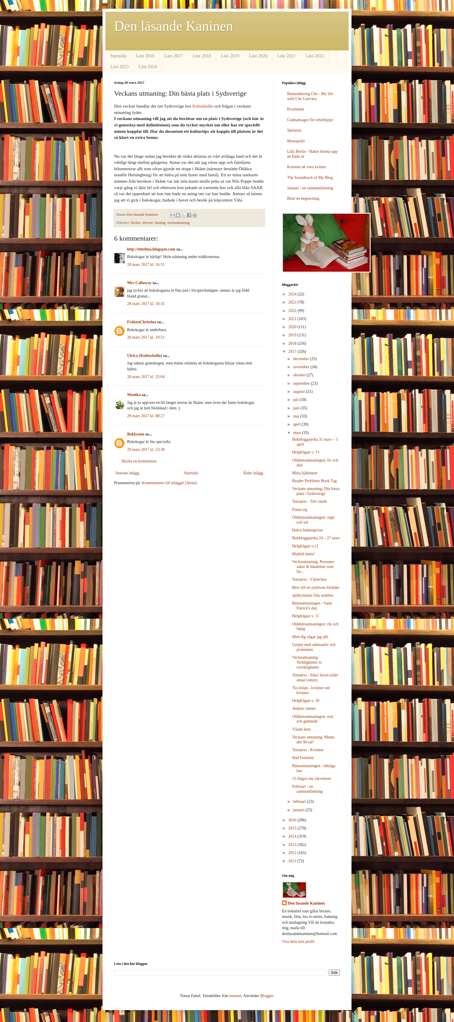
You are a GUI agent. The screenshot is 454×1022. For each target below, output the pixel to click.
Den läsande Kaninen (173, 26)
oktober (299, 375)
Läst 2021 (286, 55)
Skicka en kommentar (139, 461)
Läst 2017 (173, 55)
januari (299, 810)
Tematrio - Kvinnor (308, 750)
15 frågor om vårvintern (311, 778)
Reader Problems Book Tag (314, 481)
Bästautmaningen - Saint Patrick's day (312, 605)
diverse (147, 223)
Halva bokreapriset (307, 530)
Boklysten (135, 434)
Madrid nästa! (303, 554)
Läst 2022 (314, 55)
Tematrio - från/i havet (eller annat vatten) (315, 677)
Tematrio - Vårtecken (309, 579)
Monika (134, 395)
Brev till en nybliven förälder (315, 587)
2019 (293, 335)
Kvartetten (295, 109)
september (302, 383)
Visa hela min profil (298, 941)
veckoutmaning (178, 223)
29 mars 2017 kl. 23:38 (146, 449)
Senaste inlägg (127, 473)
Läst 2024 (148, 66)
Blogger (266, 996)
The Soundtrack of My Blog (310, 177)
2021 (293, 319)
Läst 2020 (258, 55)
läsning (160, 223)
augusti (299, 391)
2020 (293, 327)
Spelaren (294, 130)
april (297, 424)
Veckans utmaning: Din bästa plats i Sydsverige (316, 491)
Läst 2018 (202, 55)
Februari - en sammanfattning (307, 789)
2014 (293, 836)
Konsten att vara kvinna (306, 167)
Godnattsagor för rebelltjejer (310, 120)
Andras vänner (304, 708)
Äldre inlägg (253, 473)
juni (296, 408)
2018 (293, 343)
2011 (292, 861)
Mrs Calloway (139, 283)
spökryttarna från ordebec (313, 595)
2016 (293, 820)
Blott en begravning (303, 198)
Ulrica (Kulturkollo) (144, 355)
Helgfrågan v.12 (305, 546)
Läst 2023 (119, 66)
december (301, 359)
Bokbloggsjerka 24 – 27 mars (316, 538)
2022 (293, 310)
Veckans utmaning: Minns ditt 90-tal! (313, 739)
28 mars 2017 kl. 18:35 (146, 304)
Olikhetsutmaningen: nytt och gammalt (313, 719)
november (301, 367)
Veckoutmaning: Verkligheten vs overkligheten (307, 662)
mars (297, 433)
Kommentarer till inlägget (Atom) (169, 483)
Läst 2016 (145, 55)
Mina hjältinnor (305, 473)
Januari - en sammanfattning (310, 188)
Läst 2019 (230, 55)
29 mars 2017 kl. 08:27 (146, 416)
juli (296, 399)
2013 (293, 845)
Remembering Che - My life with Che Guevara (310, 96)
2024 (293, 294)
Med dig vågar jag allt (310, 637)
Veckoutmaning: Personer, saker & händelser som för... (313, 567)
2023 (293, 302)
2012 (293, 853)
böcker (136, 223)
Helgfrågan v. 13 (305, 452)
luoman (235, 996)
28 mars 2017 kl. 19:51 (146, 337)
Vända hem (301, 729)
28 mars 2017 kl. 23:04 (146, 377)
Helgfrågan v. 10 (305, 700)
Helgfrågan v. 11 (305, 616)
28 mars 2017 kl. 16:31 (146, 264)
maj (296, 416)
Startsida (118, 55)
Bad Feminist (303, 758)
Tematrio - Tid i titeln (309, 501)
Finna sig (299, 509)
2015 (293, 828)
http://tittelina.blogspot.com (151, 249)
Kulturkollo (203, 106)
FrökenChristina (141, 322)
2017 (293, 351)
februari (300, 801)
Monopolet (296, 141)
